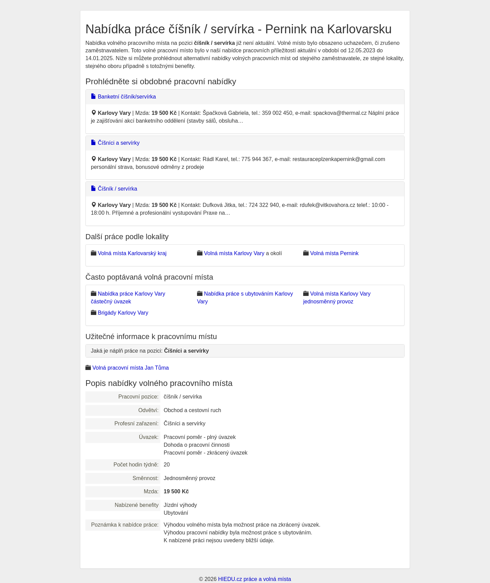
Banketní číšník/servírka (123, 97)
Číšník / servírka (114, 189)
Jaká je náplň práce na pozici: (150, 351)
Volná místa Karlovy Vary (234, 253)
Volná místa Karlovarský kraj (132, 253)
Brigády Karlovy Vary (123, 313)
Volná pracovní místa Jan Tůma (130, 368)
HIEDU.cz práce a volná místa (254, 579)
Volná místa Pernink (334, 253)
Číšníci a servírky (115, 143)
